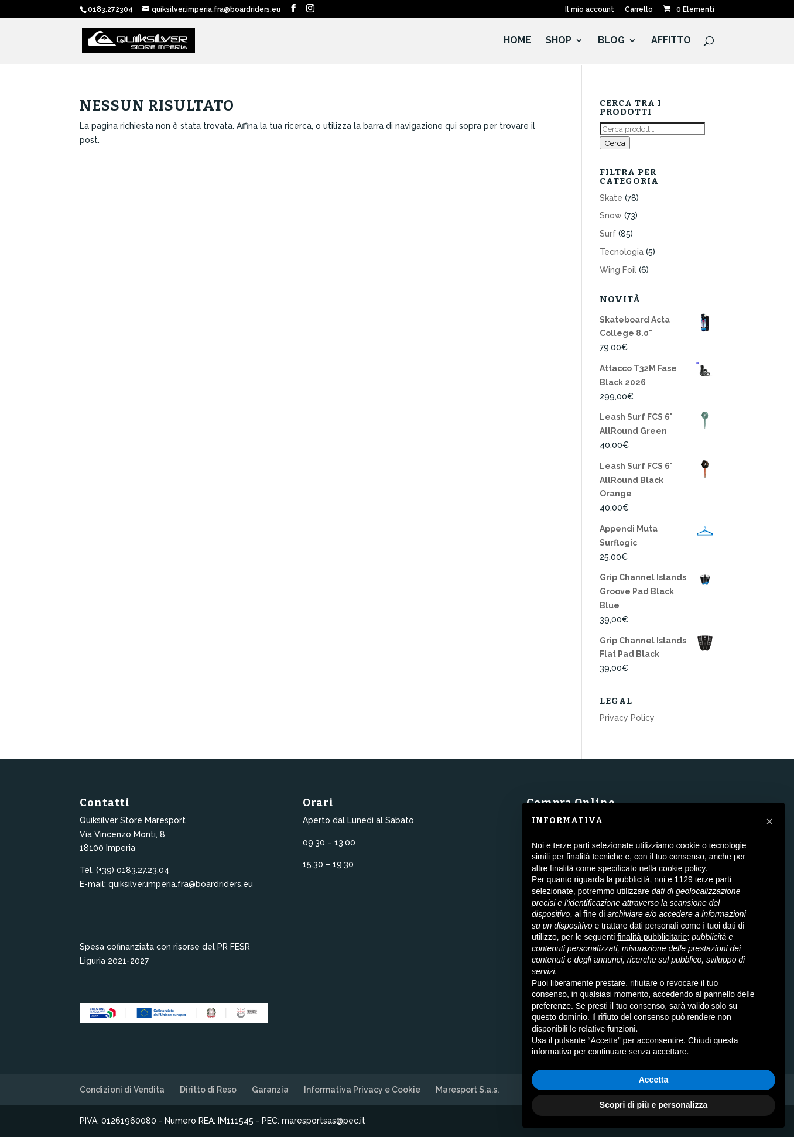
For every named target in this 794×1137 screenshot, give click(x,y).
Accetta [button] (654, 1079)
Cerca (614, 143)
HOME (517, 41)
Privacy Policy (627, 717)
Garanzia (270, 1089)
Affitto (671, 41)
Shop (558, 41)
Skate (611, 198)
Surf (608, 233)
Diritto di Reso (208, 1089)
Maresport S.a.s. (467, 1089)
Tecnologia (622, 251)
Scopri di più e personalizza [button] (653, 1104)
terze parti (713, 879)
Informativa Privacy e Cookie (362, 1089)
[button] (769, 821)
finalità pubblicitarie (652, 936)
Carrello (639, 9)
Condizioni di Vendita (122, 1089)
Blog (611, 41)
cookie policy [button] (682, 868)
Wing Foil (618, 270)
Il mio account (589, 9)
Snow (611, 215)
